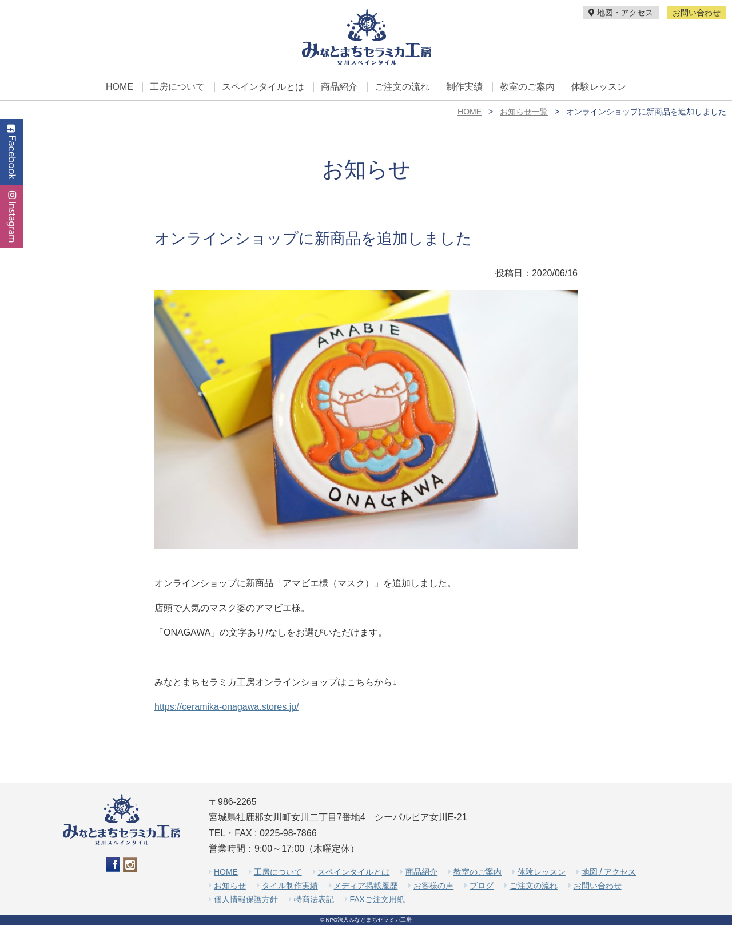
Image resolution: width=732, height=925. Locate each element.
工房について (177, 87)
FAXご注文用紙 (376, 899)
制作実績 (464, 87)
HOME (119, 87)
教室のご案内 (527, 87)
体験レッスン (598, 87)
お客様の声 (433, 885)
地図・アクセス (620, 12)
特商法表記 (314, 899)
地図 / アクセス (609, 871)
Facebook (11, 152)
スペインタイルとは (263, 87)
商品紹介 (339, 87)
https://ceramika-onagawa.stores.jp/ (226, 707)
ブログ (482, 885)
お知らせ (230, 885)
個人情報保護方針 (246, 899)
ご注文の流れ (402, 87)
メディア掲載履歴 (365, 885)
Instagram (11, 216)
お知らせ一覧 (524, 111)
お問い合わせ (697, 12)
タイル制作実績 (290, 885)
